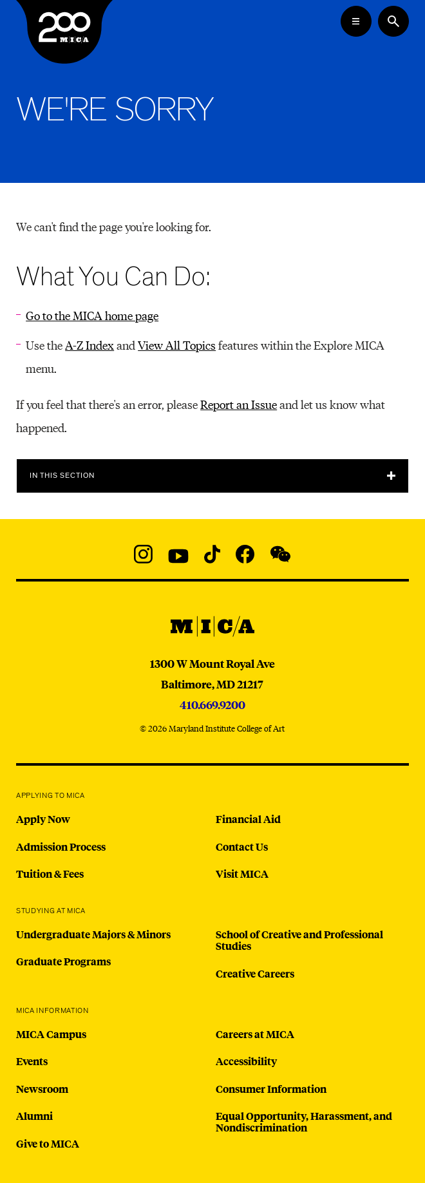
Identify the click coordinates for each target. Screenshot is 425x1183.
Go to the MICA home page (92, 315)
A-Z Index (89, 345)
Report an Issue (238, 404)
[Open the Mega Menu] (356, 21)
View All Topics (177, 345)
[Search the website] (393, 21)
